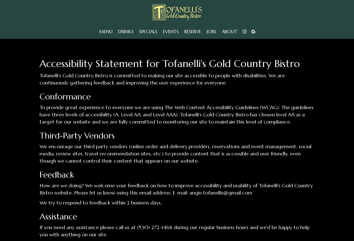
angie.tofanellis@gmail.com (220, 192)
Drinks (126, 32)
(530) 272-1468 (154, 227)
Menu (106, 32)
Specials (148, 32)
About (229, 32)
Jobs (211, 32)
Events (171, 32)
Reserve (192, 32)
